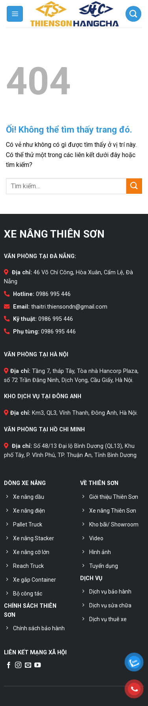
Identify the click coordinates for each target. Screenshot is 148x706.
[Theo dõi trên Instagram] (18, 665)
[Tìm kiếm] (133, 14)
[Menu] (15, 14)
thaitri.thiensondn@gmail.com (69, 306)
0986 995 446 (53, 294)
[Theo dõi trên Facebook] (9, 665)
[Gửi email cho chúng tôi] (28, 665)
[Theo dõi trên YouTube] (37, 665)
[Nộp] (134, 186)
